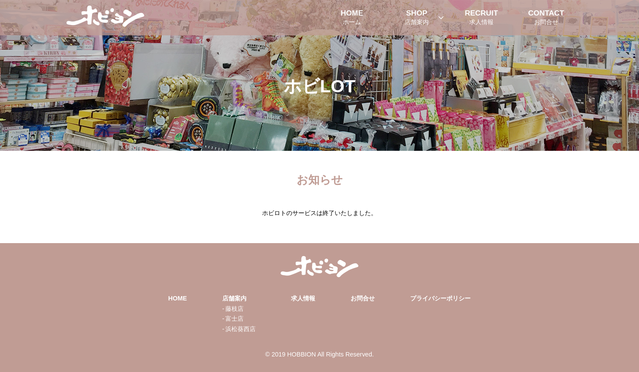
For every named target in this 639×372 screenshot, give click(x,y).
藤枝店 (234, 309)
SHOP (416, 18)
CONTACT (546, 18)
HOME (352, 18)
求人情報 (303, 298)
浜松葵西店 (240, 329)
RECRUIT (481, 18)
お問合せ (363, 298)
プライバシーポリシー (440, 298)
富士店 (234, 319)
